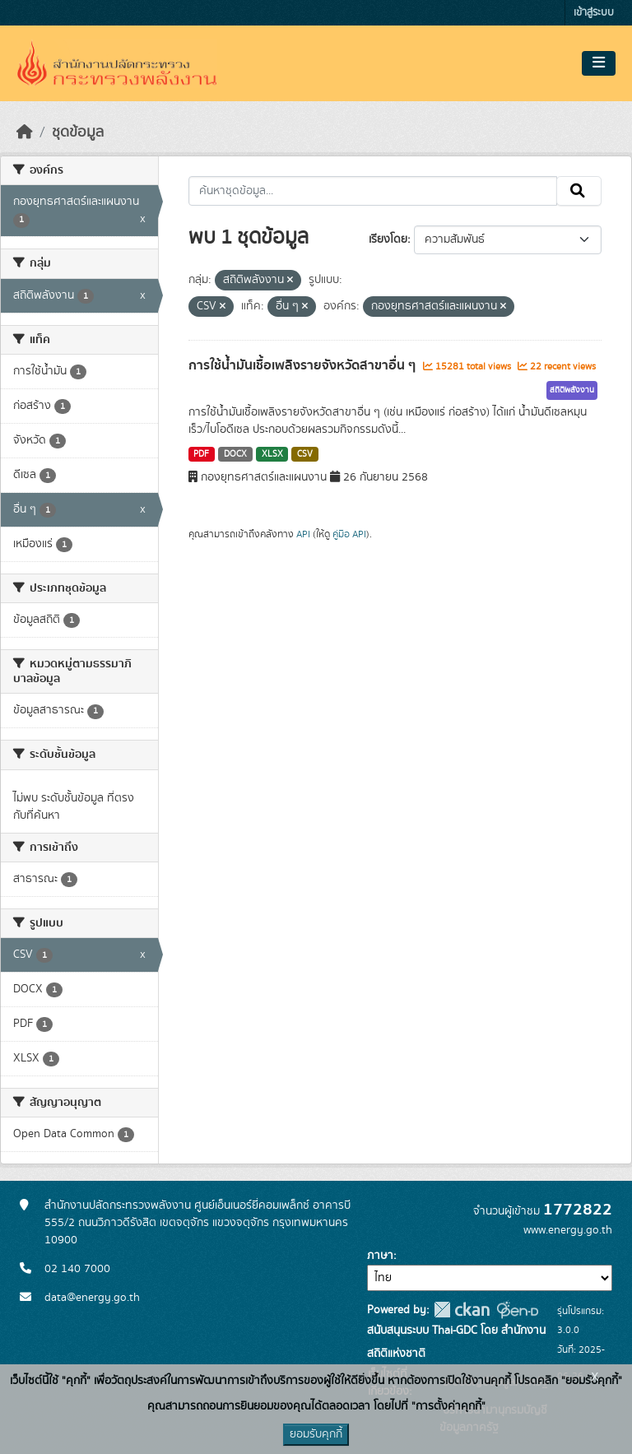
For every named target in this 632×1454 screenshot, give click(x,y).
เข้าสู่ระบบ (594, 13)
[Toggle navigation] (599, 63)
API (303, 534)
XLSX (272, 454)
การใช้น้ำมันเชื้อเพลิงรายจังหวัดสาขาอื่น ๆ (303, 365)
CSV (305, 454)
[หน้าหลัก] (24, 132)
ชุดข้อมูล (78, 132)
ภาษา (380, 1255)
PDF (201, 454)
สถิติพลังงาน (572, 390)
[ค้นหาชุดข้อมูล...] (373, 191)
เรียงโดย (388, 239)
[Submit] (579, 191)
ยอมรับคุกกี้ (316, 1434)
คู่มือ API (349, 534)
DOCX (235, 454)
